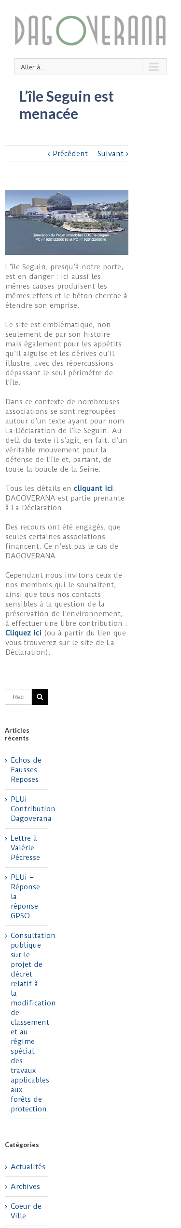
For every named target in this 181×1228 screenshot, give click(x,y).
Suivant (110, 153)
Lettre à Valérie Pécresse (25, 848)
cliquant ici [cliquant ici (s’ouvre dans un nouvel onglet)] (93, 488)
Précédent (70, 153)
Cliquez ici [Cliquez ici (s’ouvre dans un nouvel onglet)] (24, 633)
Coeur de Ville (26, 1211)
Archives (25, 1186)
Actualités (27, 1166)
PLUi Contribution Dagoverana (33, 809)
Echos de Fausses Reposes (26, 770)
